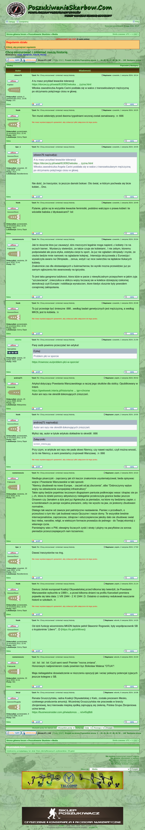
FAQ (136, 22)
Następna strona (134, 60)
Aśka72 (36, 55)
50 (119, 60)
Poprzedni (124, 65)
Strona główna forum (16, 34)
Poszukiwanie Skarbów (39, 34)
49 (116, 60)
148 (124, 60)
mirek (19, 55)
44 (101, 60)
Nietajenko (27, 55)
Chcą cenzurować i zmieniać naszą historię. (36, 52)
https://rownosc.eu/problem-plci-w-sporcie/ (55, 362)
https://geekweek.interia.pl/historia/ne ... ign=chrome (61, 390)
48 (113, 60)
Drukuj (10, 65)
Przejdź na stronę (72, 60)
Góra (8, 104)
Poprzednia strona (88, 60)
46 (108, 60)
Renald (43, 55)
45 (104, 60)
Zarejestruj (22, 22)
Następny (134, 65)
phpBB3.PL (93, 827)
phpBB (61, 826)
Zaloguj (10, 22)
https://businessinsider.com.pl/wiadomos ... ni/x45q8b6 (62, 712)
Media (55, 34)
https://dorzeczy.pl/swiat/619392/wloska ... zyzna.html (61, 84)
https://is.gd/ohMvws (73, 629)
